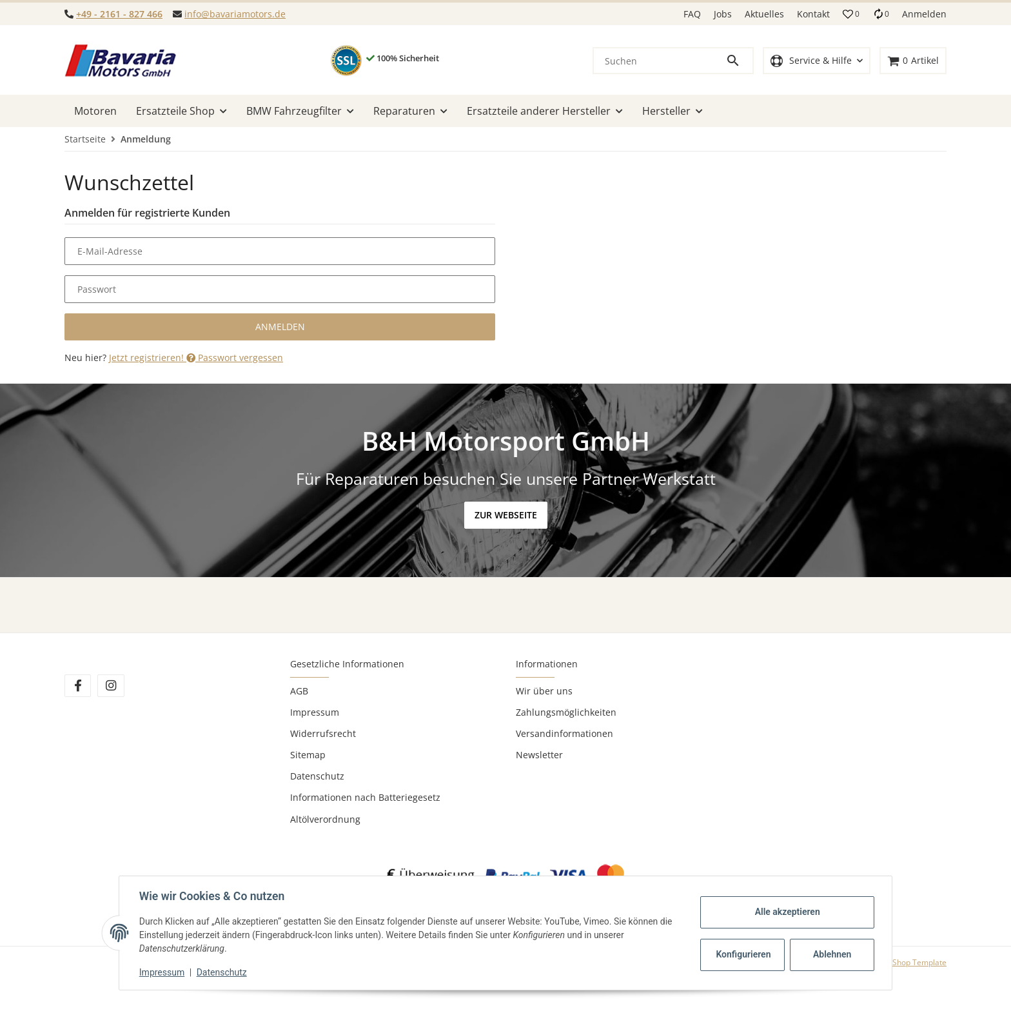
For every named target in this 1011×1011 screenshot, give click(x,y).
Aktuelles (764, 14)
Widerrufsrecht (323, 733)
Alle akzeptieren (786, 912)
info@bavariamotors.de (235, 14)
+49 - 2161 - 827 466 (119, 14)
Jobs (723, 14)
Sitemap (308, 755)
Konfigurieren (743, 954)
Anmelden (280, 326)
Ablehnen (831, 954)
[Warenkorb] (913, 61)
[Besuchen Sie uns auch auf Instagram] (110, 685)
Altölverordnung (325, 819)
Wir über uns (544, 691)
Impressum (314, 712)
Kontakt (813, 14)
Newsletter (539, 755)
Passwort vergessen (234, 357)
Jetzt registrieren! (147, 357)
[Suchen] (659, 61)
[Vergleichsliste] (881, 14)
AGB (299, 691)
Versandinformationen (564, 733)
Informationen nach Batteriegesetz (365, 797)
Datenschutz (317, 776)
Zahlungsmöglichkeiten (566, 712)
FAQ (692, 14)
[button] (851, 14)
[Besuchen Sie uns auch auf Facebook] (77, 685)
